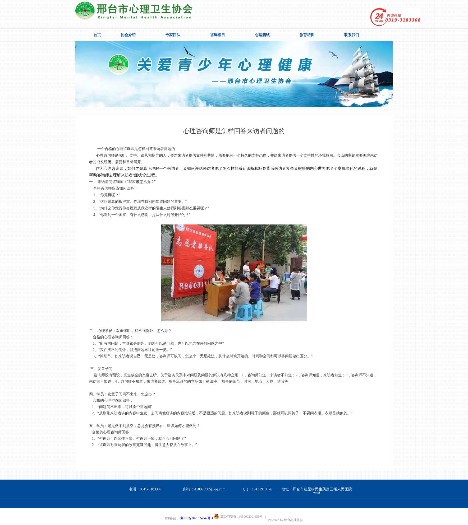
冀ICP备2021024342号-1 (196, 518)
